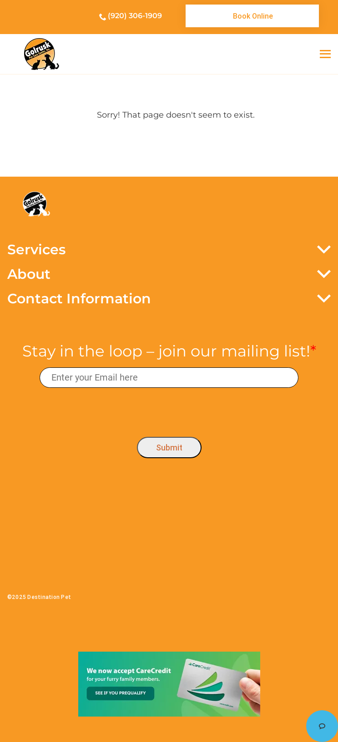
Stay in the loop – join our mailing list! (169, 351)
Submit (169, 447)
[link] (252, 16)
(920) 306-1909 (135, 15)
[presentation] (169, 409)
